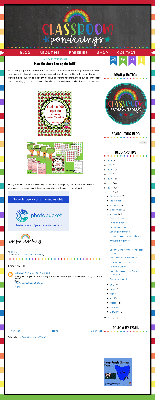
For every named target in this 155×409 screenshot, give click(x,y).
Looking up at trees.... (120, 232)
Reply (17, 286)
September (116, 210)
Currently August (118, 279)
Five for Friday (117, 218)
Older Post (96, 331)
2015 (110, 183)
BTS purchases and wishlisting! (125, 236)
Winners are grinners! (120, 241)
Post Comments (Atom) (34, 337)
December (116, 196)
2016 (110, 179)
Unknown (19, 273)
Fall (31, 255)
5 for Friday (115, 245)
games (39, 255)
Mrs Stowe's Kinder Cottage (28, 283)
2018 (110, 170)
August (114, 214)
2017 (110, 174)
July (112, 285)
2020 (110, 161)
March (113, 303)
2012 (110, 317)
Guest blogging (118, 227)
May (112, 294)
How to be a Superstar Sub (123, 258)
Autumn (22, 255)
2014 (110, 188)
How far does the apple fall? (124, 262)
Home (55, 331)
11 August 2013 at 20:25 (37, 273)
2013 (110, 192)
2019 (110, 165)
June (113, 289)
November (115, 201)
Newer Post (14, 331)
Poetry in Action (118, 267)
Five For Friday (117, 223)
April (112, 298)
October (115, 205)
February (115, 307)
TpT (47, 255)
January (114, 312)
